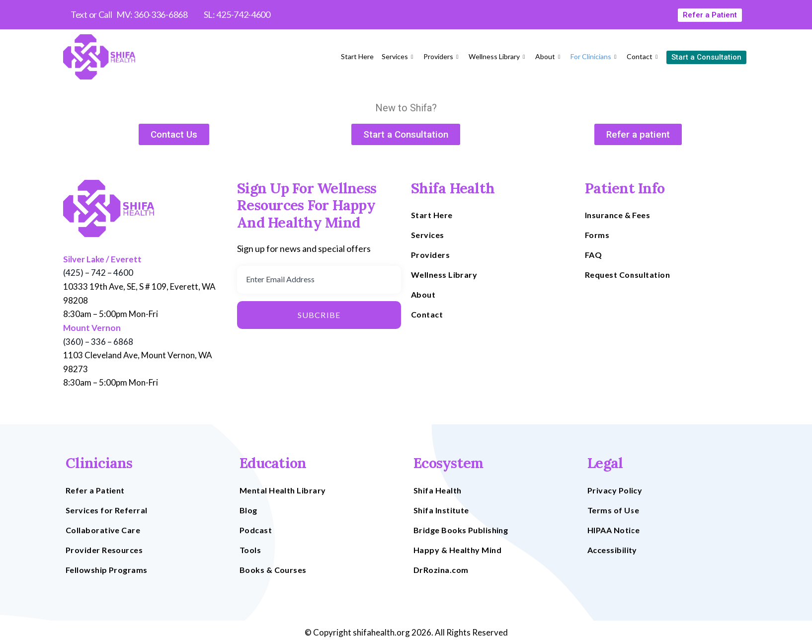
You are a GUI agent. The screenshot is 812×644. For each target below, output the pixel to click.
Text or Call (91, 14)
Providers (442, 56)
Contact (643, 56)
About (549, 56)
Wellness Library (498, 56)
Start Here (357, 56)
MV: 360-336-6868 (151, 14)
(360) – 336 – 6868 (98, 341)
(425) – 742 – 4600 (98, 272)
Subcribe (319, 315)
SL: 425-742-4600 (237, 14)
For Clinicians (594, 56)
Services (398, 56)
